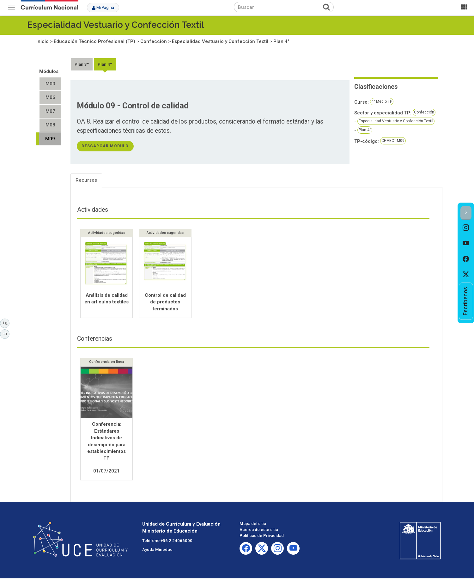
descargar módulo (105, 146)
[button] (465, 213)
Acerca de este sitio (259, 530)
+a (6, 323)
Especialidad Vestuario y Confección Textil (115, 25)
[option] (466, 228)
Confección (153, 41)
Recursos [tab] (86, 180)
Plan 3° (82, 64)
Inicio (42, 41)
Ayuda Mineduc (157, 550)
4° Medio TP (381, 101)
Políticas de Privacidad (262, 536)
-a (6, 333)
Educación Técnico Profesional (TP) (94, 41)
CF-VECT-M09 (392, 140)
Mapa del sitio (253, 524)
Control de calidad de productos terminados (165, 302)
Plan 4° (281, 41)
